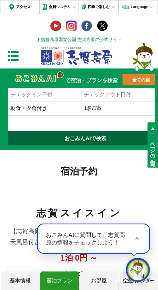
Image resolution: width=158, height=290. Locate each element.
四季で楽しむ (99, 7)
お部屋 (99, 281)
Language (139, 7)
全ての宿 (141, 79)
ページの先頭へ (153, 151)
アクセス (23, 7)
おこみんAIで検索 (85, 138)
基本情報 (20, 281)
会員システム (60, 7)
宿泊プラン (59, 281)
